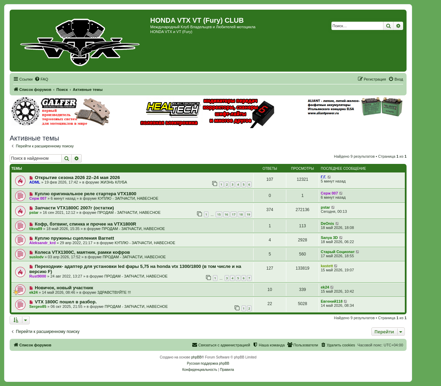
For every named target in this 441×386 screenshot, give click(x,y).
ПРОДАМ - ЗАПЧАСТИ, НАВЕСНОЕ (129, 212)
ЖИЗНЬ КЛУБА (113, 182)
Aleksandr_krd (42, 243)
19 (248, 214)
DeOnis (327, 223)
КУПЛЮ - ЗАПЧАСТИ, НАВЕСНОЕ (128, 198)
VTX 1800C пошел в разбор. (66, 301)
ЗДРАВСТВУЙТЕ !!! (114, 292)
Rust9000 (37, 276)
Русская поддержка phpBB (208, 363)
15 (218, 214)
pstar (34, 212)
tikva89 (35, 229)
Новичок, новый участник (64, 287)
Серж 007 (38, 198)
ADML (34, 182)
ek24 (33, 292)
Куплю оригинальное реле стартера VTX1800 (85, 193)
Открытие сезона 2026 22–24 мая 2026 (77, 177)
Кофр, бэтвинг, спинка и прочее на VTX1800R (85, 224)
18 (241, 214)
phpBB (196, 357)
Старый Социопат (338, 252)
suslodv (36, 257)
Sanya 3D (329, 238)
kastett (327, 266)
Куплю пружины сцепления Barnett (74, 238)
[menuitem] (41, 79)
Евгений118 (331, 301)
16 (226, 214)
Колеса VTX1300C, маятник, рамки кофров (82, 252)
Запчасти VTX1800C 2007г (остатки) (74, 207)
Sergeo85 (38, 306)
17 (233, 214)
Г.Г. (323, 177)
